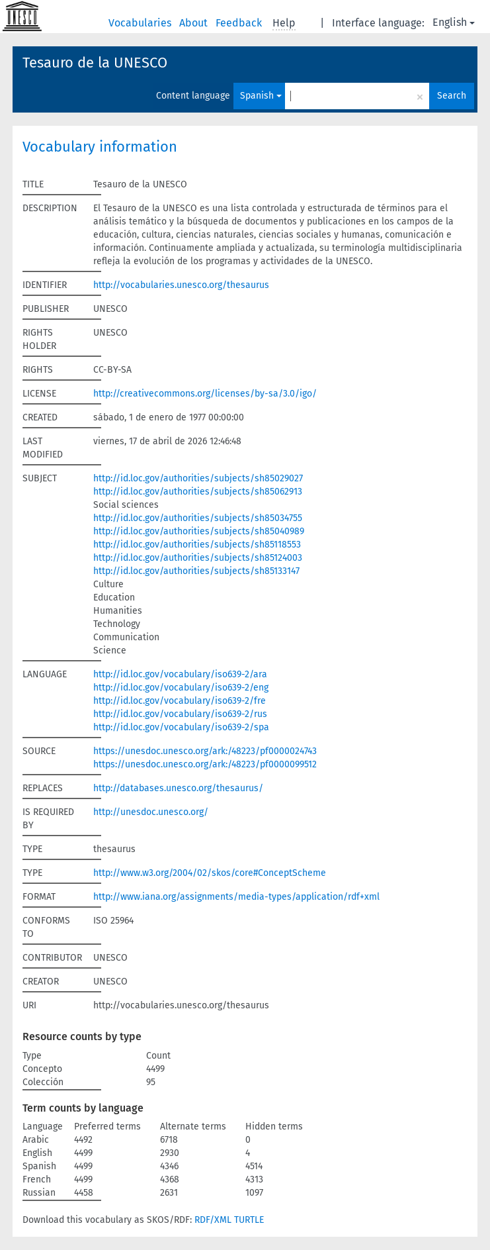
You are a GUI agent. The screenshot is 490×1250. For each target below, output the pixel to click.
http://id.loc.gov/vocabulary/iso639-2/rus (180, 714)
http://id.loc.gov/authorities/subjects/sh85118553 (197, 544)
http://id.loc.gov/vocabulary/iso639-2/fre (179, 700)
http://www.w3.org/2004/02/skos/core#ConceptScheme (209, 873)
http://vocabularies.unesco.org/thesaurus (181, 285)
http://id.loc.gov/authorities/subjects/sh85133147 (196, 571)
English (453, 22)
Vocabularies (141, 23)
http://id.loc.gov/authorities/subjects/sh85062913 (197, 491)
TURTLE (249, 1220)
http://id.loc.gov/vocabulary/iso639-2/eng (180, 687)
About (194, 23)
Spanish (261, 95)
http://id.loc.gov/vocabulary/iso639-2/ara (180, 674)
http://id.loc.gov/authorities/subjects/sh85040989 (198, 531)
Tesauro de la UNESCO (94, 63)
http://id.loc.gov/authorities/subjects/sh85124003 (197, 557)
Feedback (240, 23)
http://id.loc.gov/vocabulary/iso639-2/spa (181, 727)
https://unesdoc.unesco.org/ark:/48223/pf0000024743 (205, 751)
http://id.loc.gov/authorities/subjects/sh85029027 (198, 478)
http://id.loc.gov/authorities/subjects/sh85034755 (197, 518)
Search (451, 95)
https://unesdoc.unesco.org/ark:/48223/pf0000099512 (205, 764)
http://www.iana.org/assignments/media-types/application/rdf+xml (236, 896)
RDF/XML (212, 1220)
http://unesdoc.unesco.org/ (150, 812)
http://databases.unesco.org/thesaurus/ (178, 788)
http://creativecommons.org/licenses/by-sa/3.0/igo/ (205, 393)
